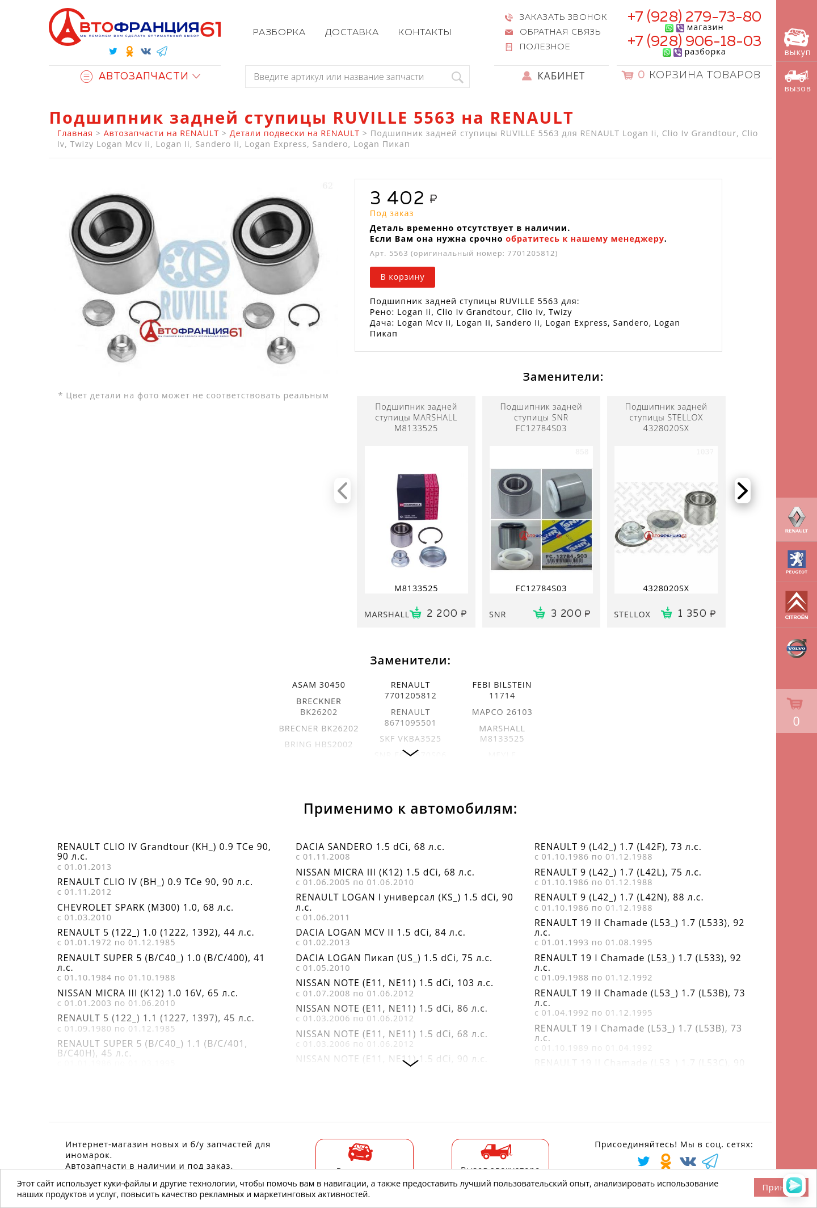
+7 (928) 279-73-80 (695, 17)
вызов (797, 81)
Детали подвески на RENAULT (295, 133)
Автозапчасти (135, 77)
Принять (781, 1187)
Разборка (279, 32)
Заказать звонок (563, 18)
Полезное (545, 47)
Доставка (352, 32)
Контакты (425, 32)
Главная (75, 133)
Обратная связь (560, 32)
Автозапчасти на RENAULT (161, 133)
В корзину (402, 276)
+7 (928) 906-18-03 (695, 42)
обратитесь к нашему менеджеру (585, 238)
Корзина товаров (699, 76)
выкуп (797, 42)
